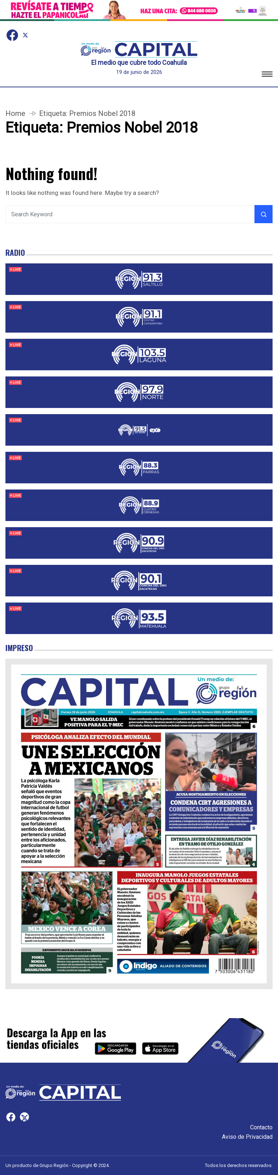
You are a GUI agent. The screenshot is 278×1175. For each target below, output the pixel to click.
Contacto (261, 1127)
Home (15, 113)
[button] (267, 75)
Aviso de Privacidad (247, 1136)
